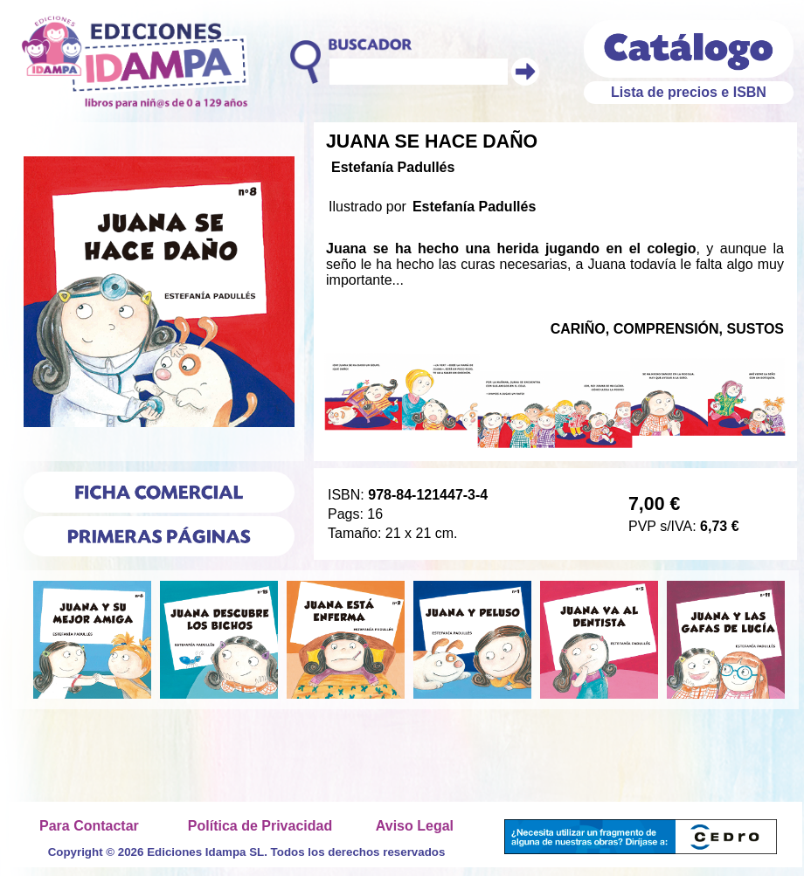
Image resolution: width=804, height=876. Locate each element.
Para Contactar (89, 825)
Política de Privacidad (260, 825)
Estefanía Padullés (392, 167)
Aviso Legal (415, 825)
